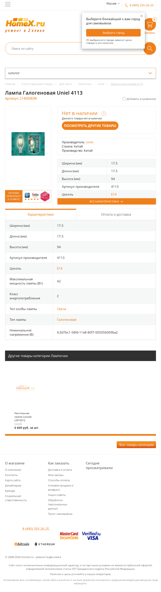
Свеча (61, 309)
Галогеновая (66, 319)
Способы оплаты (59, 480)
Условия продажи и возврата (60, 488)
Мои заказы (56, 475)
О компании (13, 470)
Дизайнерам (13, 485)
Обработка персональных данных (57, 504)
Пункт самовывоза (60, 514)
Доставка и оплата (60, 470)
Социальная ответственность (16, 498)
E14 (114, 194)
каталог (14, 73)
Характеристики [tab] (41, 214)
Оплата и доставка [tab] (116, 214)
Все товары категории (136, 445)
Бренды (10, 491)
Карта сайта (12, 480)
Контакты (11, 475)
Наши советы (57, 495)
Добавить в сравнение (141, 99)
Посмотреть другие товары (90, 125)
